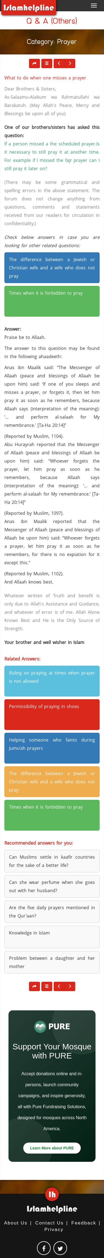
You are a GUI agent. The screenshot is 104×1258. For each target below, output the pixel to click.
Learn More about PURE (52, 1148)
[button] (46, 63)
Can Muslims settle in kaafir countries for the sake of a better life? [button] (52, 861)
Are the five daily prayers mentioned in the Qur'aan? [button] (52, 912)
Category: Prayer (52, 42)
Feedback (83, 1223)
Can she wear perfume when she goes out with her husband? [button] (52, 886)
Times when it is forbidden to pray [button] (46, 293)
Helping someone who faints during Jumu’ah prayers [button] (52, 744)
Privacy (53, 1229)
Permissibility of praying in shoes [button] (44, 706)
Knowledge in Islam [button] (29, 933)
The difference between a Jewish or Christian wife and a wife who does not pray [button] (52, 267)
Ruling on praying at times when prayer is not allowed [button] (52, 677)
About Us (16, 1223)
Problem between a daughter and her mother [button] (52, 962)
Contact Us (49, 1223)
